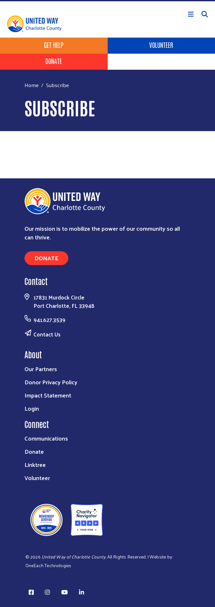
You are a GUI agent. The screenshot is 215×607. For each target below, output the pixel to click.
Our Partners (40, 369)
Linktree (35, 464)
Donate (53, 61)
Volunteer (161, 44)
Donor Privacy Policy (50, 382)
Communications (46, 438)
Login (31, 408)
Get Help (54, 44)
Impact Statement (47, 395)
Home (31, 85)
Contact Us (47, 334)
